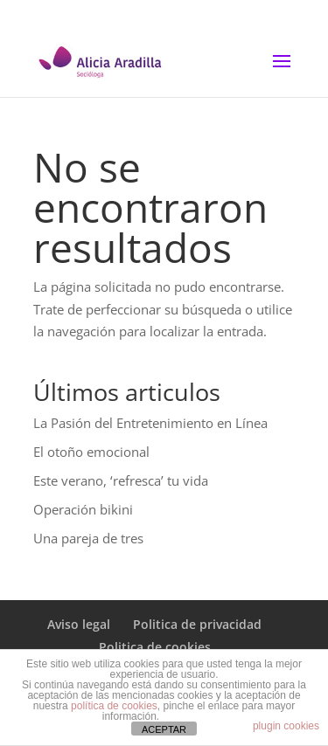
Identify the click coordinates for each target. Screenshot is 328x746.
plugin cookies (286, 726)
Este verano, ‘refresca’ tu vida (120, 480)
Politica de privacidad (197, 624)
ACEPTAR (164, 729)
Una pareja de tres (88, 538)
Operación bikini (83, 509)
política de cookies (114, 706)
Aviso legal (78, 624)
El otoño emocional (91, 451)
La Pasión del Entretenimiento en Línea (150, 423)
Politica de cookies (155, 647)
